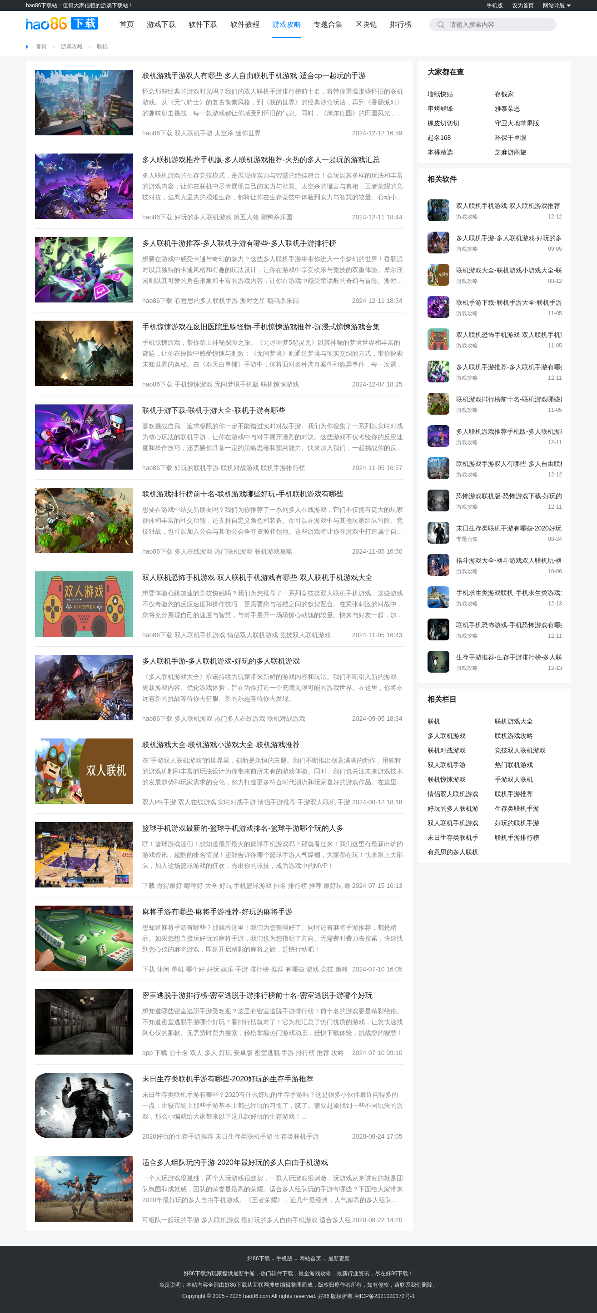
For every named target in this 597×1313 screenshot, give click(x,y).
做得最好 (169, 885)
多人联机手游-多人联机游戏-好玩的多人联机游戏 (525, 238)
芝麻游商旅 (511, 152)
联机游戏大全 (514, 721)
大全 (211, 885)
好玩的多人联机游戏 (203, 217)
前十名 (178, 1052)
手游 (241, 969)
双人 (196, 1052)
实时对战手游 (237, 802)
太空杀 (224, 133)
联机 (102, 46)
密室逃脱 (267, 1052)
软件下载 (203, 24)
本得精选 (440, 152)
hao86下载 (157, 133)
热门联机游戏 (233, 551)
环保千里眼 (511, 137)
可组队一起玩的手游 (170, 1220)
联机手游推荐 (514, 794)
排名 (280, 885)
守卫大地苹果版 (517, 123)
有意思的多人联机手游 (206, 300)
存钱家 (504, 94)
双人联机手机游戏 (199, 635)
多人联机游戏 (193, 718)
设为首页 (523, 5)
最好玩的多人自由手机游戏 (279, 1220)
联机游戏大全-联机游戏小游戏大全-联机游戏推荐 (525, 270)
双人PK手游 (159, 802)
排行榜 (401, 24)
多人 (210, 1052)
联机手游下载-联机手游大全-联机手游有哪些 (518, 302)
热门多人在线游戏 (239, 718)
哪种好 (193, 885)
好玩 (225, 885)
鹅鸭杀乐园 (277, 217)
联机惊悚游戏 (280, 384)
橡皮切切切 (443, 123)
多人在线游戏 (193, 551)
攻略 (337, 1052)
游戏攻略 (286, 24)
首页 (126, 24)
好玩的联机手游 (196, 467)
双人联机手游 (193, 133)
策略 (341, 969)
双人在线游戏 (197, 802)
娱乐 (227, 969)
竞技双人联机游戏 (305, 635)
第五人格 (246, 217)
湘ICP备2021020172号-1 (384, 1296)
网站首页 (310, 1258)
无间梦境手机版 (236, 384)
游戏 (312, 969)
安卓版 (243, 1052)
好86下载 (258, 1258)
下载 (148, 885)
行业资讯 (358, 1273)
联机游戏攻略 (273, 551)
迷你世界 (248, 133)
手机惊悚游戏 (193, 384)
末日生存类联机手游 (244, 1136)
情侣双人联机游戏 (252, 635)
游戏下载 (161, 24)
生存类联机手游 (296, 1136)
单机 (177, 969)
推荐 (315, 885)
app (147, 1052)
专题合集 (328, 24)
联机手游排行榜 (283, 467)
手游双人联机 (317, 802)
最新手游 (244, 1273)
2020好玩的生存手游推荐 (178, 1136)
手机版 (495, 5)
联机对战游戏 (240, 467)
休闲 (163, 969)
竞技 (327, 969)
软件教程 (244, 24)
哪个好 (195, 969)
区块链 (366, 24)
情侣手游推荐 (277, 802)
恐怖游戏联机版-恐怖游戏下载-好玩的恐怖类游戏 (525, 496)
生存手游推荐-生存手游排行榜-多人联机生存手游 (525, 657)
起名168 (439, 137)
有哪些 (294, 969)
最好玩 (333, 885)
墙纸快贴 (440, 94)
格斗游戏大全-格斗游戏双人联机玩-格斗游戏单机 (525, 560)
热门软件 (271, 1273)
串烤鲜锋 (440, 108)
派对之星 (252, 300)
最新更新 (339, 1258)
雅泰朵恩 (507, 108)
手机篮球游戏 (253, 885)
